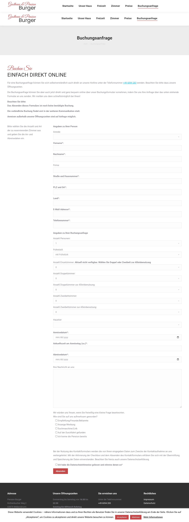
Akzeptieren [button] (122, 517)
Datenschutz (149, 503)
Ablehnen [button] (136, 517)
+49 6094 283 (129, 82)
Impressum (149, 499)
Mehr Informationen (153, 517)
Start (86, 44)
